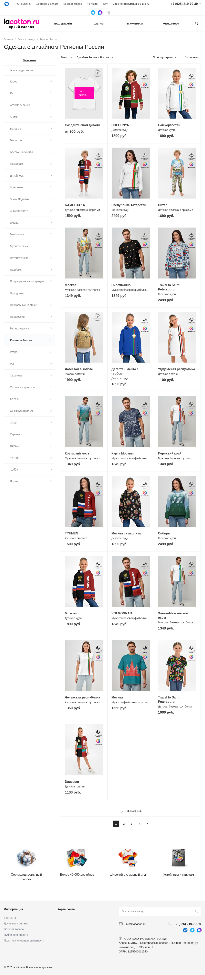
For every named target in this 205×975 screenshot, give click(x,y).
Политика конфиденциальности (24, 940)
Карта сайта (66, 909)
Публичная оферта (16, 934)
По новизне (192, 57)
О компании (24, 3)
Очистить (29, 60)
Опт (105, 3)
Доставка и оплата (47, 3)
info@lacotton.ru (135, 924)
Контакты (92, 3)
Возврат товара (72, 3)
